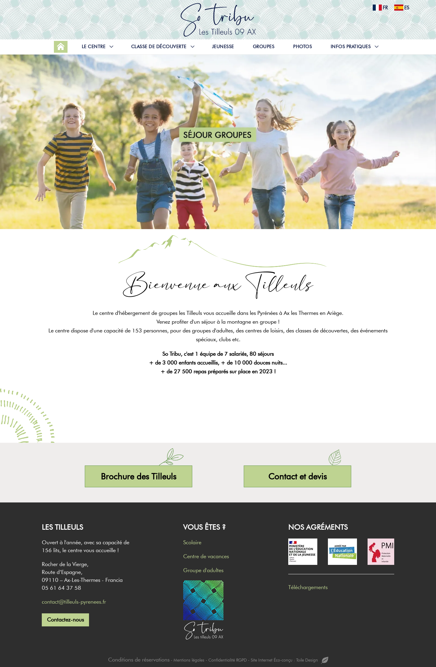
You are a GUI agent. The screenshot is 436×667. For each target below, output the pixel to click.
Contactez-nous (65, 619)
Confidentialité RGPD (227, 660)
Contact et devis (297, 476)
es (400, 8)
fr (378, 8)
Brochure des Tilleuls (138, 476)
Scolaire (192, 542)
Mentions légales (188, 660)
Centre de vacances (206, 556)
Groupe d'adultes (203, 570)
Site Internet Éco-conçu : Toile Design (289, 660)
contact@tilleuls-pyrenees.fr (74, 602)
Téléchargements (308, 587)
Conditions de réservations (139, 659)
